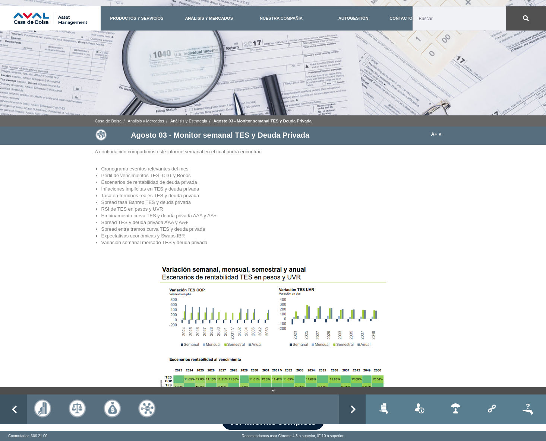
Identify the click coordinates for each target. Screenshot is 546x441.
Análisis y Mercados (146, 121)
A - (441, 134)
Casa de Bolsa (108, 121)
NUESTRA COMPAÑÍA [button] (281, 18)
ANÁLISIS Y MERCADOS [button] (209, 18)
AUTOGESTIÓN (353, 18)
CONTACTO (400, 18)
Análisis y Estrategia (188, 121)
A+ (435, 134)
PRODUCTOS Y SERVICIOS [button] (136, 18)
